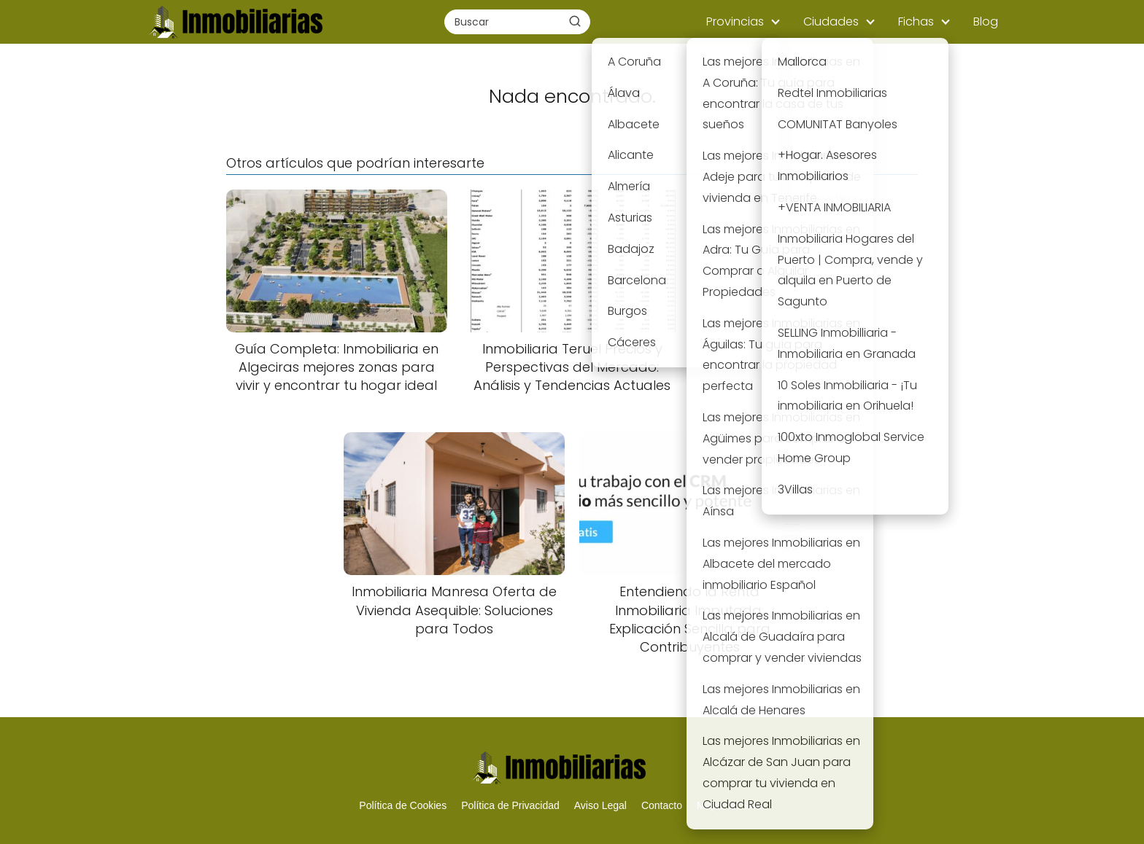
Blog (985, 21)
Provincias (735, 21)
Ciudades (831, 21)
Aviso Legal (600, 805)
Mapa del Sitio (729, 805)
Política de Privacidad (510, 805)
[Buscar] (575, 21)
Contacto (661, 805)
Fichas (916, 21)
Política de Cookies (403, 805)
